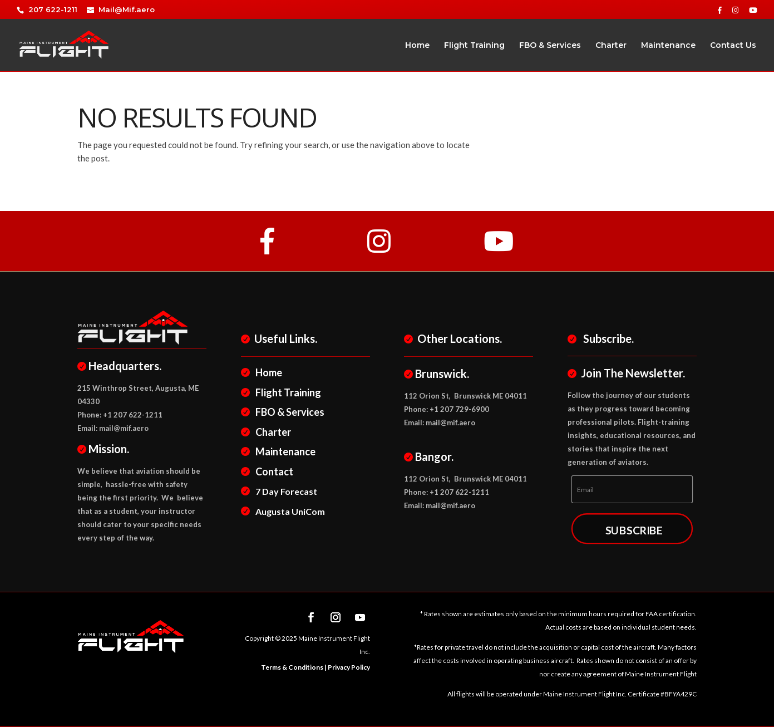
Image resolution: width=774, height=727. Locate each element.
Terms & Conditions (292, 667)
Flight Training (474, 45)
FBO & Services (550, 45)
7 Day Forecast (285, 491)
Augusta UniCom (289, 511)
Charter (611, 45)
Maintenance (668, 45)
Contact (273, 471)
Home (417, 45)
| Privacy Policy (346, 667)
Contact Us (733, 45)
